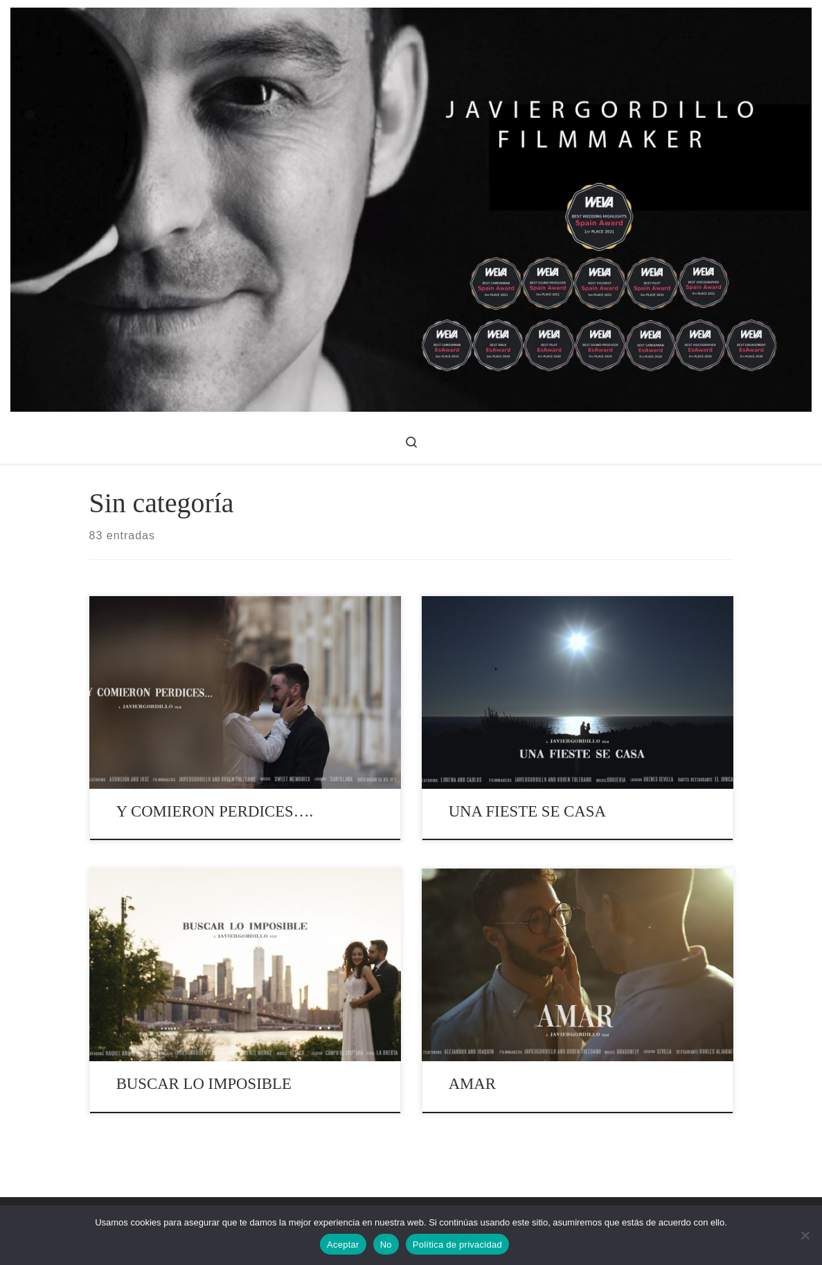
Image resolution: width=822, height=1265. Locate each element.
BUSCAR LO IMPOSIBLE (204, 1083)
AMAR (472, 1083)
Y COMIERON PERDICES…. (215, 811)
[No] (805, 1235)
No (386, 1244)
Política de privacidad (457, 1244)
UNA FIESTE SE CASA (527, 811)
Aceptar (343, 1244)
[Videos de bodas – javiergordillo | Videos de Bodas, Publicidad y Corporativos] (411, 207)
